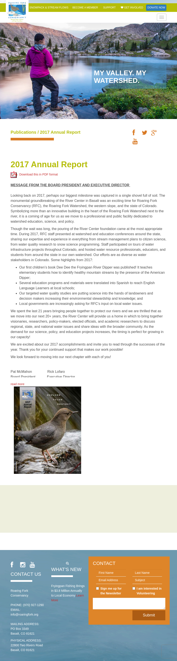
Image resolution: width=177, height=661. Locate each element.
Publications (23, 132)
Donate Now (156, 7)
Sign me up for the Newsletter (109, 591)
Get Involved (132, 7)
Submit (149, 615)
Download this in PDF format (34, 174)
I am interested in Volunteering (147, 591)
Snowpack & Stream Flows (48, 7)
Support (109, 7)
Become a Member (85, 7)
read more (17, 384)
